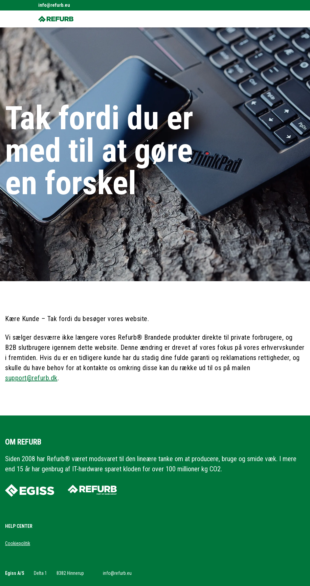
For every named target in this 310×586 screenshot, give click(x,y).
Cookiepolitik (17, 543)
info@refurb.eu (54, 5)
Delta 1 (40, 573)
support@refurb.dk (31, 378)
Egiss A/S (14, 573)
